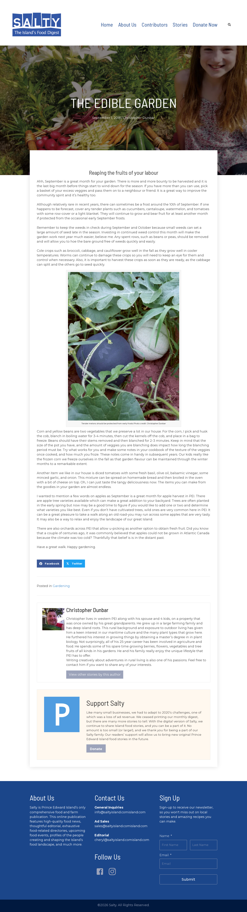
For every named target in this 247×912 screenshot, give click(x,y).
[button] (100, 873)
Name (166, 838)
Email (165, 856)
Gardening (61, 586)
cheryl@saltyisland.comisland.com (122, 841)
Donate (96, 750)
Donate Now (205, 24)
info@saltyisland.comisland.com (120, 814)
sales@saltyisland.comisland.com (121, 828)
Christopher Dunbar (139, 118)
